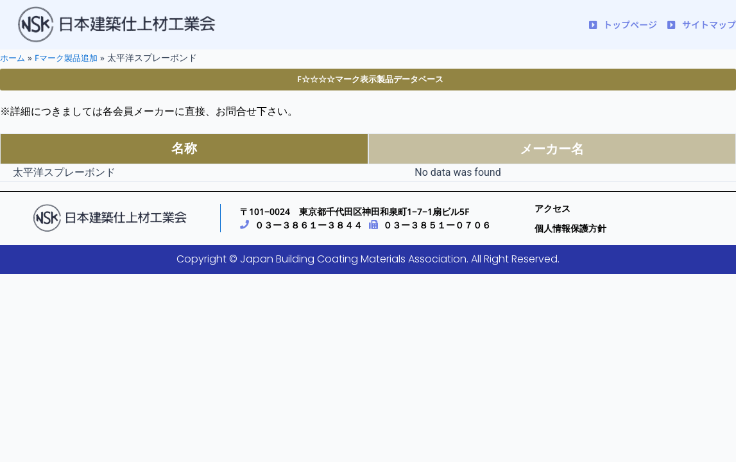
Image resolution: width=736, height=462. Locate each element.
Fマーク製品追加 (70, 57)
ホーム (13, 57)
